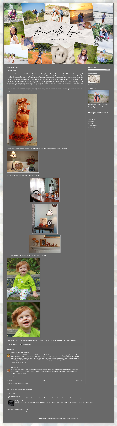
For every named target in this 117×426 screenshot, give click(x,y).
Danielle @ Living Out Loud (18, 352)
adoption (92, 119)
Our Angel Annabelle (14, 396)
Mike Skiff (13, 367)
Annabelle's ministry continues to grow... (19, 409)
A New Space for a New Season (98, 113)
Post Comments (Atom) (21, 383)
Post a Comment (13, 377)
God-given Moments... (21, 401)
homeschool (93, 125)
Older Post (79, 380)
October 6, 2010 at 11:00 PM (18, 373)
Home (45, 380)
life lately (92, 127)
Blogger (76, 418)
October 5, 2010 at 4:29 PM (18, 362)
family (91, 123)
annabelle (92, 121)
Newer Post (10, 380)
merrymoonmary (61, 418)
